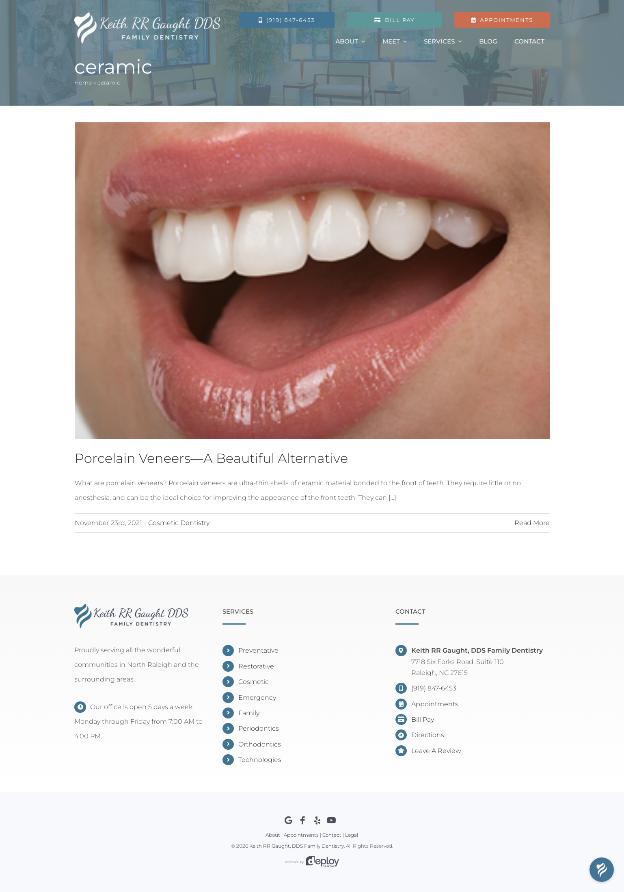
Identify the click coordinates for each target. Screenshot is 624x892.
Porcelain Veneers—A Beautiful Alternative (211, 458)
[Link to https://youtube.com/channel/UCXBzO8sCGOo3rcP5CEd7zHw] (331, 820)
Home (83, 83)
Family (248, 713)
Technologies (259, 760)
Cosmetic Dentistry (178, 523)
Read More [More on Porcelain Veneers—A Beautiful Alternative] (532, 523)
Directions (427, 735)
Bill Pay (422, 719)
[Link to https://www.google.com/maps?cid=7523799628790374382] (288, 820)
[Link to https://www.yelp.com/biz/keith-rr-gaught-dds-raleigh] (317, 820)
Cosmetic (253, 682)
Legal (351, 835)
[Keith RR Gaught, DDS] (131, 607)
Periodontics (258, 728)
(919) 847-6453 (433, 688)
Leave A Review (436, 751)
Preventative (258, 650)
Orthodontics (259, 744)
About (273, 835)
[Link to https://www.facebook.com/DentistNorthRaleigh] (302, 820)
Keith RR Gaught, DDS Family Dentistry (296, 846)
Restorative (256, 666)
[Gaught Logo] (146, 15)
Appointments (434, 704)
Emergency (257, 697)
